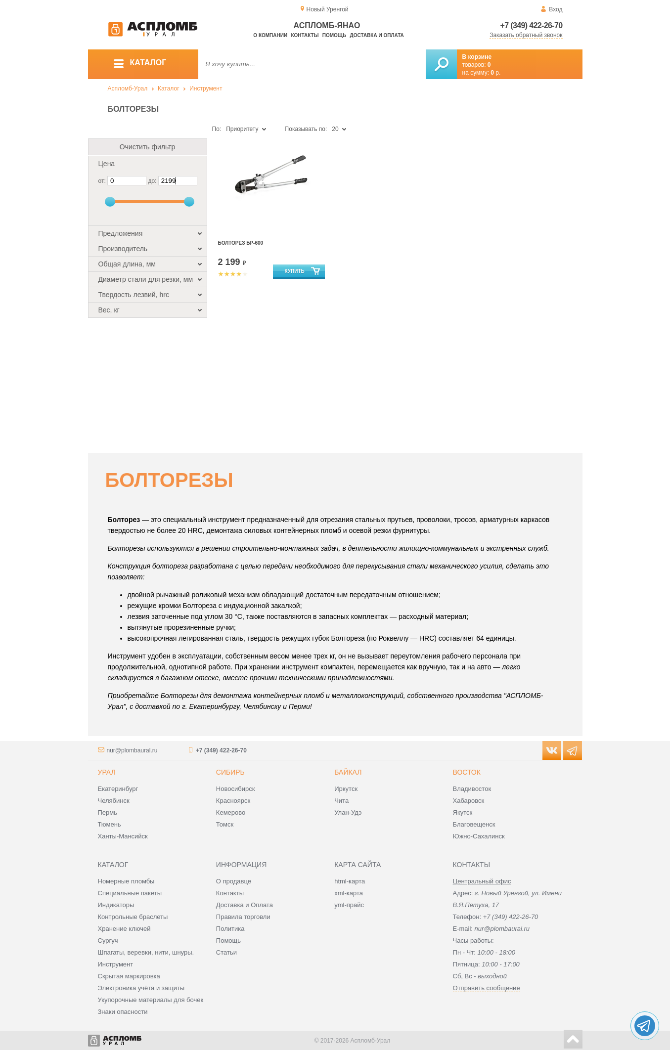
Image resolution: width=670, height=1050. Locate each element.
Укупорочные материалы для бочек (151, 1000)
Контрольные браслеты (133, 916)
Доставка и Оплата (244, 905)
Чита (341, 800)
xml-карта (348, 893)
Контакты (304, 35)
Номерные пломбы (126, 881)
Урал (107, 772)
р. (495, 72)
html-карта (349, 881)
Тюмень (109, 824)
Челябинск (114, 800)
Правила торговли (243, 916)
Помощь (334, 35)
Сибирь (230, 772)
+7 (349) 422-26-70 (531, 25)
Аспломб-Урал (128, 88)
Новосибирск (235, 788)
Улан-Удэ (347, 812)
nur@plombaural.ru (132, 750)
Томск (224, 824)
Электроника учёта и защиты (141, 988)
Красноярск (233, 800)
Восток (467, 772)
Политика (230, 928)
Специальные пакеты (130, 893)
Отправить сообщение (486, 988)
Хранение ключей (124, 928)
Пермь (108, 812)
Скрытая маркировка (129, 976)
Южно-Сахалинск (479, 836)
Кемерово (230, 812)
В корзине (477, 56)
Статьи (226, 952)
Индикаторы (116, 905)
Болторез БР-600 (241, 243)
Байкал (347, 772)
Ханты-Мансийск (123, 836)
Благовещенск (474, 824)
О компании (270, 35)
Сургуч (108, 940)
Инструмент (205, 88)
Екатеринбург (118, 788)
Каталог (168, 88)
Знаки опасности (123, 1011)
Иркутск (345, 788)
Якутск (463, 812)
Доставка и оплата (377, 35)
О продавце (233, 881)
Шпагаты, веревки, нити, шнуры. (146, 952)
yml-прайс (349, 905)
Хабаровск (469, 800)
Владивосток (472, 788)
